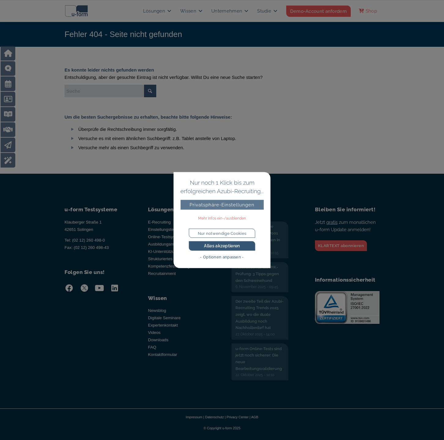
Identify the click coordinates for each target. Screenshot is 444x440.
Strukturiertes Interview (169, 259)
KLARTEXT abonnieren (341, 245)
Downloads (158, 340)
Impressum (194, 417)
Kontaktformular (162, 354)
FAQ (152, 347)
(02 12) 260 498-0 (88, 240)
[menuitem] (157, 11)
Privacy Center (238, 417)
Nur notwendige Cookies (222, 233)
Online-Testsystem (165, 237)
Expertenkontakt (163, 325)
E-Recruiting (159, 222)
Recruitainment (162, 273)
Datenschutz (214, 417)
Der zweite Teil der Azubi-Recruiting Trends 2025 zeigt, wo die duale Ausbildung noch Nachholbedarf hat (259, 314)
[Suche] (110, 91)
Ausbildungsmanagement (171, 244)
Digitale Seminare (164, 318)
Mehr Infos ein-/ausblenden (222, 218)
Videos (154, 332)
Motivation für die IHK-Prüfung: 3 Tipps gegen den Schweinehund (257, 274)
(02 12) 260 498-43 (91, 247)
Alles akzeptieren (222, 245)
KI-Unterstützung (163, 251)
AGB (254, 417)
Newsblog (157, 310)
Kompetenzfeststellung (169, 266)
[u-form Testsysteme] (82, 11)
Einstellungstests (163, 229)
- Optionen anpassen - (222, 257)
